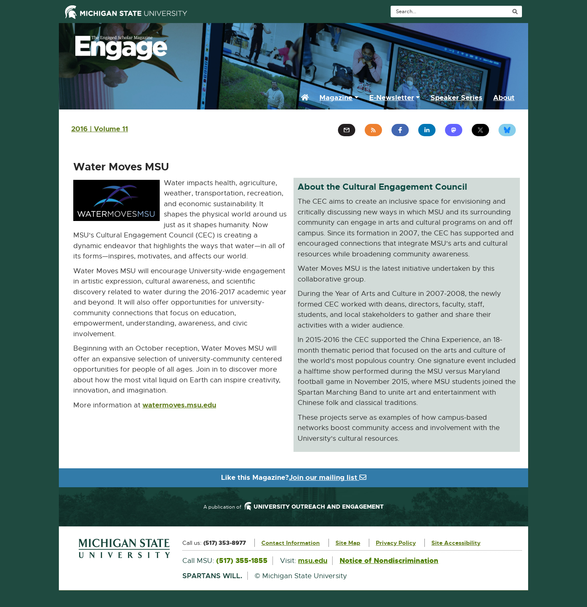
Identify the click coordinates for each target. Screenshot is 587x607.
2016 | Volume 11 (99, 128)
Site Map (347, 543)
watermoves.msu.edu (179, 405)
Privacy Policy (396, 543)
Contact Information (290, 543)
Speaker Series (456, 97)
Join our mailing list (327, 477)
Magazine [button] (335, 97)
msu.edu (312, 560)
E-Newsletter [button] (391, 97)
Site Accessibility (455, 543)
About (504, 97)
